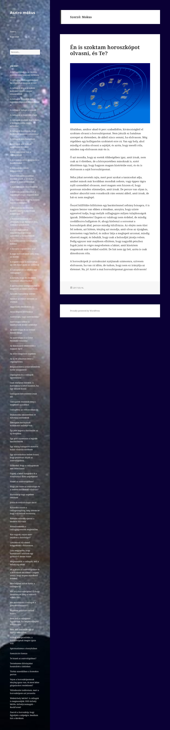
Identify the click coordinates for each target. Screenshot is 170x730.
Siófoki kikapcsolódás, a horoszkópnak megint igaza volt (23, 640)
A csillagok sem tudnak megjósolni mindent (21, 145)
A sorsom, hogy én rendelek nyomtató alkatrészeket (23, 279)
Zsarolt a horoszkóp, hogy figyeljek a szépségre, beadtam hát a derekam (24, 715)
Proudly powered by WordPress (85, 310)
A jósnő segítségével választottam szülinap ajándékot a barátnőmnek (22, 232)
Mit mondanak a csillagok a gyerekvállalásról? (23, 604)
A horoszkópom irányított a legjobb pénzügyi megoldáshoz (24, 193)
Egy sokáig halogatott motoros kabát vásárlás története (24, 448)
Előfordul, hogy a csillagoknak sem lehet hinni (24, 467)
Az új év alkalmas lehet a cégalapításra (21, 360)
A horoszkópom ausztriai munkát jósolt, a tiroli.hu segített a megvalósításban (22, 178)
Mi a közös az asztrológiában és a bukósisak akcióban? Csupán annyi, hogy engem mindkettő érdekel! (25, 574)
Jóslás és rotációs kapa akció (23, 502)
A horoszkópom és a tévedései (24, 186)
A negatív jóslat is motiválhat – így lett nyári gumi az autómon (24, 263)
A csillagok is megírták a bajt (23, 115)
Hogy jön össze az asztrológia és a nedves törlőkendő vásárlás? (25, 488)
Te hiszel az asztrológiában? (23, 658)
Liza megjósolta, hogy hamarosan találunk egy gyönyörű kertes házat (21, 553)
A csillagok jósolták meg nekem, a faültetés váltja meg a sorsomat (25, 123)
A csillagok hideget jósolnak (23, 110)
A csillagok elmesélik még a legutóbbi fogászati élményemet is (25, 102)
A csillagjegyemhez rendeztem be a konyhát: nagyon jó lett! (24, 81)
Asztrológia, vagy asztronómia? (25, 316)
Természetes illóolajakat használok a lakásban (21, 665)
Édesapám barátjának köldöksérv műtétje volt (21, 424)
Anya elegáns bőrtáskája (21, 311)
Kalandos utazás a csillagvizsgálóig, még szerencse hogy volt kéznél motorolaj (25, 510)
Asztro (13, 31)
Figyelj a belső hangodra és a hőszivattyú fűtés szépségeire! (24, 475)
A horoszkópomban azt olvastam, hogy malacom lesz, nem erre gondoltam (24, 221)
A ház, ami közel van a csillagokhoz (20, 153)
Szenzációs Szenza (18, 653)
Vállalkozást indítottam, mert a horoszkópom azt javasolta (24, 692)
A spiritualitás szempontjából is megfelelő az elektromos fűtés (25, 287)
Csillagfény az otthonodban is (24, 409)
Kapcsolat (14, 36)
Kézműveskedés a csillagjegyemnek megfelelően (24, 528)
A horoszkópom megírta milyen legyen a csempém (25, 201)
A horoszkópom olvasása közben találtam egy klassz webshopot (22, 210)
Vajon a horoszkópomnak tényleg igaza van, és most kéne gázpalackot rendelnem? (24, 682)
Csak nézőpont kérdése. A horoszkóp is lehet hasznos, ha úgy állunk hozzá (24, 385)
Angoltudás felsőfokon (20, 306)
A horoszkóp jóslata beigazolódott (19, 169)
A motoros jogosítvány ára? (23, 248)
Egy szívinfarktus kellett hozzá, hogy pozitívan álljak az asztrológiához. (24, 457)
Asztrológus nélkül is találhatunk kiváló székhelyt (23, 323)
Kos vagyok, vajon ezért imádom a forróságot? (21, 536)
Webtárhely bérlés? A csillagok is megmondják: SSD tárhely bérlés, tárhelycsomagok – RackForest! (24, 703)
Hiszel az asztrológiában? (22, 481)
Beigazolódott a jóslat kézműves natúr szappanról (25, 368)
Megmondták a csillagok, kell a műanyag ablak (24, 563)
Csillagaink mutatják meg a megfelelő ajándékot (23, 403)
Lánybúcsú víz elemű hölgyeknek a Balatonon (21, 544)
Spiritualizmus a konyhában (23, 648)
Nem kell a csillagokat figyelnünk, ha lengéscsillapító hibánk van (24, 621)
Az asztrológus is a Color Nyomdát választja (21, 339)
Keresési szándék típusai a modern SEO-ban (22, 520)
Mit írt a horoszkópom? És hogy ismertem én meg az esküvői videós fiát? (25, 594)
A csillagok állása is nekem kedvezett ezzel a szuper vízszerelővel (22, 91)
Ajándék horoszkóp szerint (22, 293)
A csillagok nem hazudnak (22, 139)
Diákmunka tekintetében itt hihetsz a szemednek (23, 416)
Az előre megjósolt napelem (23, 353)
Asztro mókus (22, 12)
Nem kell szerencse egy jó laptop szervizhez (22, 631)
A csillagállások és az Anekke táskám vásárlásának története (24, 73)
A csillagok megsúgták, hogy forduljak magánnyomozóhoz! (24, 132)
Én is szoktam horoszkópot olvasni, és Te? (105, 50)
